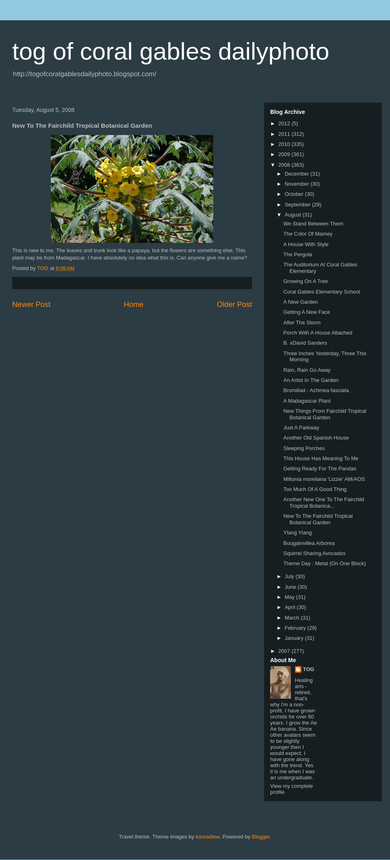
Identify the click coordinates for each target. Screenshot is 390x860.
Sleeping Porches (304, 448)
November (298, 184)
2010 (285, 144)
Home (134, 304)
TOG (308, 669)
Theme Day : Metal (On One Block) (324, 563)
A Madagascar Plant (306, 401)
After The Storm (302, 323)
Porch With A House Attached (317, 333)
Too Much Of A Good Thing (315, 489)
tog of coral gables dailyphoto (170, 51)
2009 (285, 154)
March (293, 618)
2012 (285, 123)
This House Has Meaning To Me (320, 458)
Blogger (261, 837)
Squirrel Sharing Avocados (314, 553)
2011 (285, 134)
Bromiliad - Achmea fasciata (316, 390)
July (290, 576)
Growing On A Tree (305, 281)
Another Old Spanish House (316, 438)
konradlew (208, 837)
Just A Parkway (301, 428)
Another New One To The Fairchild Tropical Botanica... (323, 502)
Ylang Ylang (297, 533)
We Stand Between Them (313, 224)
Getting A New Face (306, 312)
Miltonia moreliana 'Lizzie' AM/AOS (324, 479)
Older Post (234, 304)
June (291, 587)
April (291, 607)
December (298, 174)
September (298, 205)
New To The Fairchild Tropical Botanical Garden (318, 519)
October (295, 194)
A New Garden (300, 302)
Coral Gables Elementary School (321, 292)
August (294, 215)
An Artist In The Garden (310, 380)
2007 (285, 651)
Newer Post (31, 304)
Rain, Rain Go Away (306, 370)
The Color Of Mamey (307, 234)
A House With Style (305, 244)
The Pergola (297, 254)
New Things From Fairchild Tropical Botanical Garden (324, 414)
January (295, 638)
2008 (285, 165)
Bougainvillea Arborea (308, 543)
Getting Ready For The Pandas (319, 468)
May (290, 597)
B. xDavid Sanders (305, 343)
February (296, 628)
